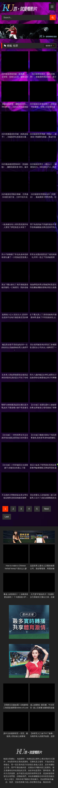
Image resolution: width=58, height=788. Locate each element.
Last (7, 517)
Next (46, 509)
